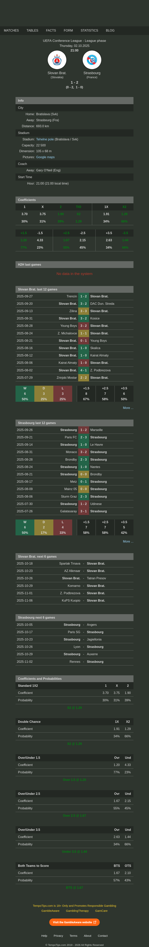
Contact (103, 935)
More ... (128, 408)
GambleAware (51, 910)
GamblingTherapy (77, 910)
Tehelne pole (45, 139)
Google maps (45, 157)
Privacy (58, 935)
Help (44, 935)
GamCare (101, 910)
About (87, 935)
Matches (11, 30)
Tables (32, 30)
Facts (51, 30)
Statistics (89, 30)
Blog (110, 30)
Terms (73, 935)
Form (68, 30)
